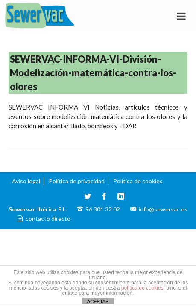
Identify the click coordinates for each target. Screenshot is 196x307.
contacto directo (48, 218)
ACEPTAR (98, 301)
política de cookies (142, 288)
